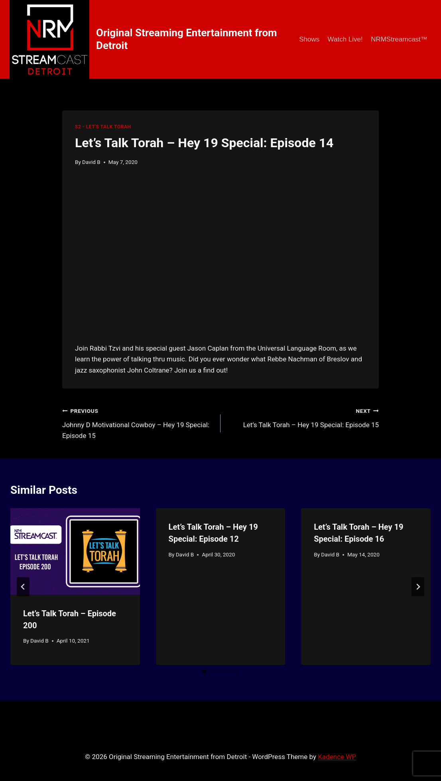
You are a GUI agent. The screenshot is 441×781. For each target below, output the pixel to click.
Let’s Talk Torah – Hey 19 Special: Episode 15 (303, 417)
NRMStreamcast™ (399, 39)
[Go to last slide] (23, 586)
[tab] (205, 672)
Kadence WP (337, 757)
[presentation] (75, 551)
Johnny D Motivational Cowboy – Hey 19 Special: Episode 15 (138, 422)
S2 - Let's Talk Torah (103, 127)
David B (91, 162)
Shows (309, 39)
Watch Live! (345, 39)
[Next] (417, 586)
